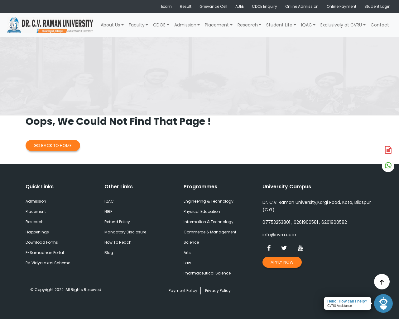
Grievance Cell (213, 6)
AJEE (239, 6)
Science (191, 242)
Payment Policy (183, 290)
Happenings (37, 232)
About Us (110, 25)
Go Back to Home (53, 145)
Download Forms (42, 242)
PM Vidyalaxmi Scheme (48, 262)
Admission (185, 25)
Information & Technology (208, 221)
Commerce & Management (210, 232)
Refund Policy (117, 221)
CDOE (159, 25)
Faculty (137, 25)
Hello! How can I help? (347, 301)
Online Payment (341, 6)
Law (187, 262)
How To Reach (118, 242)
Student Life (279, 25)
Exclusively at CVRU (341, 25)
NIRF (108, 211)
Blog (108, 252)
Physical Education (202, 211)
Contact (380, 25)
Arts (187, 252)
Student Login (377, 6)
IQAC (306, 25)
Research (248, 25)
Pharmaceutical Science (207, 273)
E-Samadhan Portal (45, 252)
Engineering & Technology (208, 201)
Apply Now (282, 262)
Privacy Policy (218, 290)
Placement (217, 25)
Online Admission (302, 6)
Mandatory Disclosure (125, 232)
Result (185, 6)
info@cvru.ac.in (279, 235)
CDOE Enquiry (264, 6)
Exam (166, 6)
